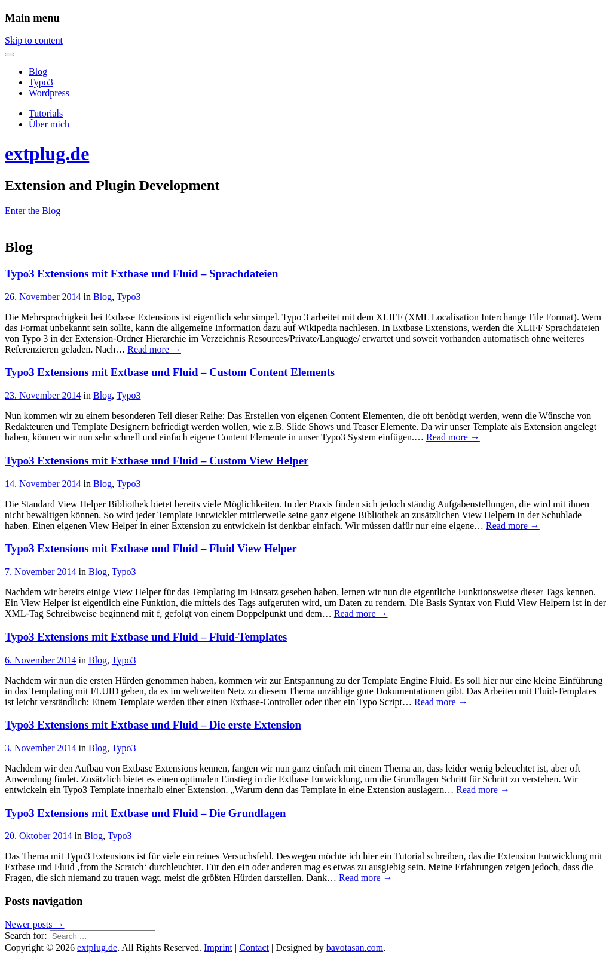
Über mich (49, 124)
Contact (254, 947)
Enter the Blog (32, 211)
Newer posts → (35, 924)
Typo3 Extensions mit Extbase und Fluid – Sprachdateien (141, 273)
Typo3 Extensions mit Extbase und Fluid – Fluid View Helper (151, 548)
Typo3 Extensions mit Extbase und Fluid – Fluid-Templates (146, 636)
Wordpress (49, 93)
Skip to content (34, 40)
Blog (38, 71)
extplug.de (47, 153)
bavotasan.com (355, 947)
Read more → (154, 349)
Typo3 (41, 82)
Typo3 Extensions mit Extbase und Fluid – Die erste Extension (153, 724)
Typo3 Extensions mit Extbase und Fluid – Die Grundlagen (145, 813)
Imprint (218, 947)
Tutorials (46, 113)
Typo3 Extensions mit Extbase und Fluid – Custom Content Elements (170, 372)
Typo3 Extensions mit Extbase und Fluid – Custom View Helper (156, 460)
